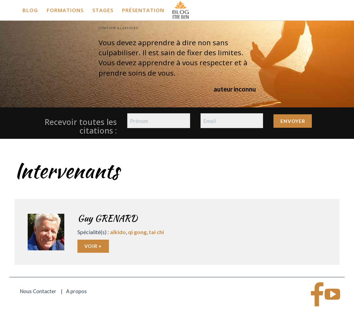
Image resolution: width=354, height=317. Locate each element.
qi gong (137, 232)
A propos (76, 291)
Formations (65, 10)
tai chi (156, 232)
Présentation (143, 10)
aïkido (118, 232)
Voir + (93, 246)
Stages (102, 10)
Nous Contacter (38, 291)
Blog (30, 10)
